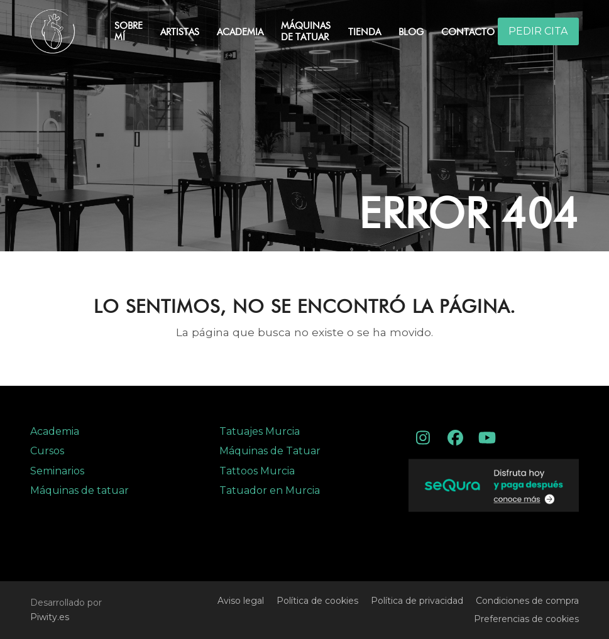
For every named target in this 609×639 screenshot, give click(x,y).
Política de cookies (317, 600)
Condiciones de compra (527, 600)
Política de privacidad (417, 600)
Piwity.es (49, 617)
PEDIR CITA (538, 31)
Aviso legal (240, 600)
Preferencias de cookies (526, 619)
